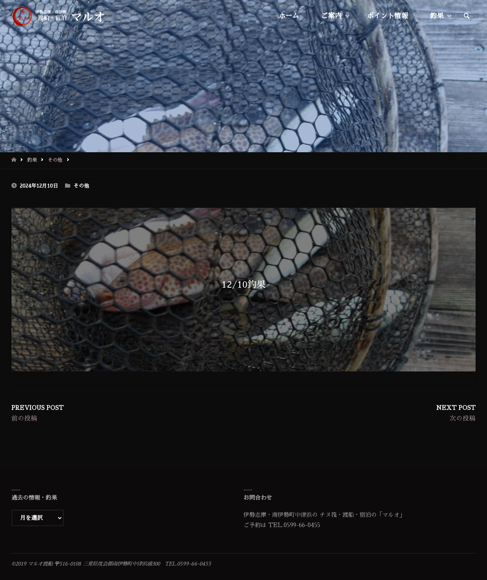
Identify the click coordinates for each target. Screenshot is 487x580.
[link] (466, 16)
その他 (55, 160)
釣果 (32, 160)
